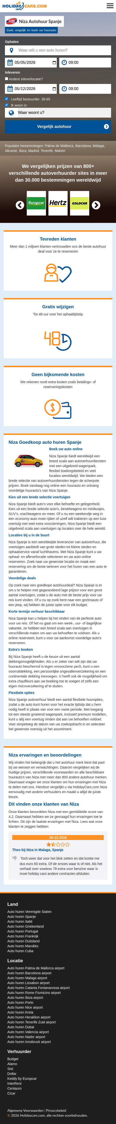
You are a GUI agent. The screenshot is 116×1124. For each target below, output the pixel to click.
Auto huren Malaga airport (27, 978)
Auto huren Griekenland (25, 926)
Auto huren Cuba (20, 951)
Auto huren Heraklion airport (28, 1017)
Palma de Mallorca (59, 146)
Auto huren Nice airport (25, 1007)
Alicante (11, 151)
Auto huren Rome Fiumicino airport (34, 993)
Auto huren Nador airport (26, 1037)
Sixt (10, 1069)
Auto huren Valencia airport (28, 1032)
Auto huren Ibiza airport (25, 998)
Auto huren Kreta (20, 1012)
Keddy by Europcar (22, 1079)
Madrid (33, 151)
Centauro (14, 1088)
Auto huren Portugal (22, 931)
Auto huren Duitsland (23, 941)
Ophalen (12, 42)
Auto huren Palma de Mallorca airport (35, 968)
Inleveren (12, 72)
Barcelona (83, 146)
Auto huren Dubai (20, 1027)
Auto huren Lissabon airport (28, 983)
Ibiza (23, 151)
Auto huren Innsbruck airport (29, 1042)
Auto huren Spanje (21, 917)
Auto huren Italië (19, 921)
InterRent (14, 1083)
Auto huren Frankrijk (22, 936)
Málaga (98, 146)
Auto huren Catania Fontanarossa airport (38, 988)
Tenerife (47, 151)
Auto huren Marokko (22, 946)
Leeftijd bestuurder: (27, 99)
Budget (12, 1059)
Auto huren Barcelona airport (29, 973)
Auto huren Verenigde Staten (29, 912)
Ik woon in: (16, 105)
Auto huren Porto (20, 1002)
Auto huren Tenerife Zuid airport (31, 1022)
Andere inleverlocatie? (24, 79)
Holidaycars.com (32, 1115)
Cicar (11, 1093)
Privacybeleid (56, 1110)
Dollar (11, 1074)
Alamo (12, 1064)
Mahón (60, 151)
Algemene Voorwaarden (25, 1110)
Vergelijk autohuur (73, 126)
